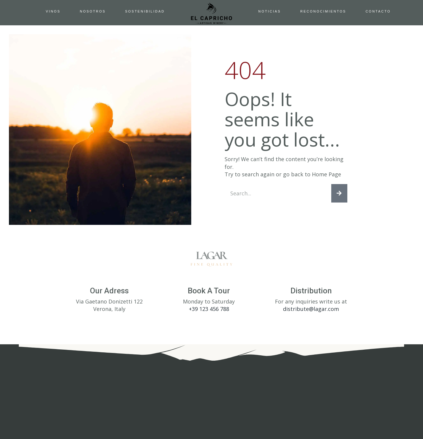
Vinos (53, 11)
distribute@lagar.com (311, 310)
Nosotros (93, 11)
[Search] (339, 194)
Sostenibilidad (145, 11)
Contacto (378, 11)
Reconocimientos (323, 11)
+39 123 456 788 (209, 310)
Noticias (269, 11)
